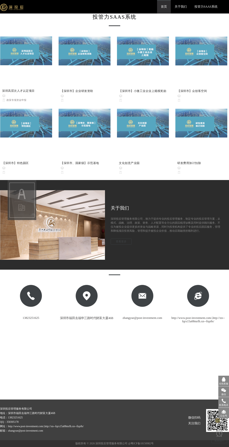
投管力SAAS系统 (206, 6)
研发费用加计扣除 (189, 164)
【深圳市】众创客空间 (192, 92)
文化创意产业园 (129, 164)
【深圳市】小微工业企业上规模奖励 (142, 92)
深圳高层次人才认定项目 (18, 92)
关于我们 (181, 6)
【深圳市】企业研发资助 (76, 92)
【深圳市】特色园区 (15, 164)
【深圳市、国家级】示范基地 (79, 164)
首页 (164, 6)
